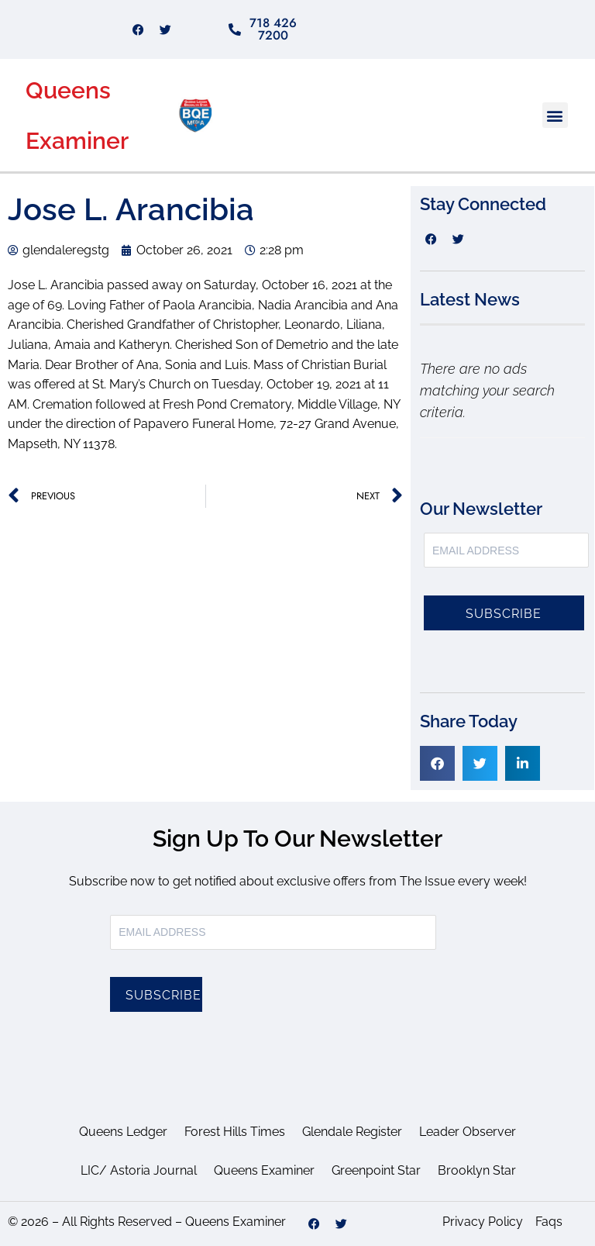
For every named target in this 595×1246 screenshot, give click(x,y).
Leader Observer (467, 1131)
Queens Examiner (264, 1170)
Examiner (77, 140)
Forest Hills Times (234, 1131)
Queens (68, 90)
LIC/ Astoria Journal (139, 1170)
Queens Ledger (123, 1131)
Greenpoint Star (376, 1170)
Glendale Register (352, 1131)
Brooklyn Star (477, 1170)
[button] (555, 115)
